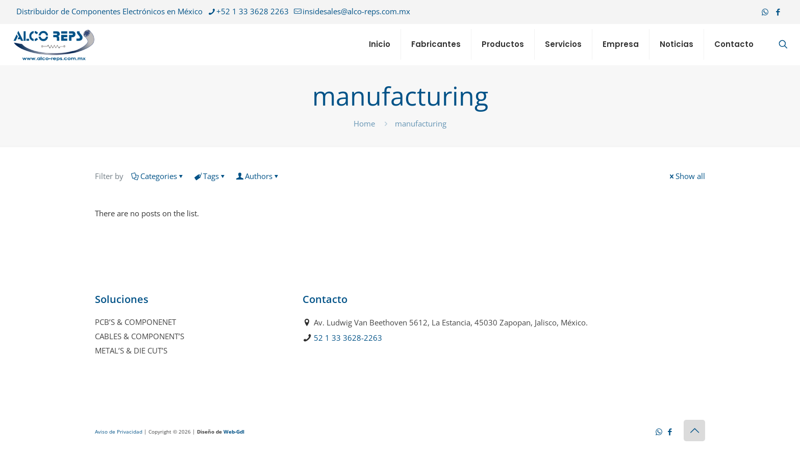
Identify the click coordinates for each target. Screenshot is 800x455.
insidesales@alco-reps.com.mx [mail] (356, 11)
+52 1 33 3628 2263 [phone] (252, 11)
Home (364, 123)
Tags (210, 176)
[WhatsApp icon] (765, 12)
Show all (686, 176)
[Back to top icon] (694, 430)
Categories (158, 176)
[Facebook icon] (778, 12)
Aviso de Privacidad (118, 431)
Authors (258, 176)
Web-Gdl (233, 431)
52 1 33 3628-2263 (348, 338)
